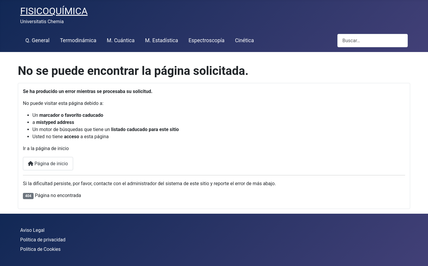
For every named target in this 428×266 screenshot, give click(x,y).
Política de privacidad (42, 240)
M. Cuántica (121, 40)
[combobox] (372, 40)
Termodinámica (78, 40)
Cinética (244, 40)
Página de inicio (48, 163)
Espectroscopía (206, 40)
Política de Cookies (40, 249)
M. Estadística (161, 40)
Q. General (38, 40)
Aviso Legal (32, 230)
